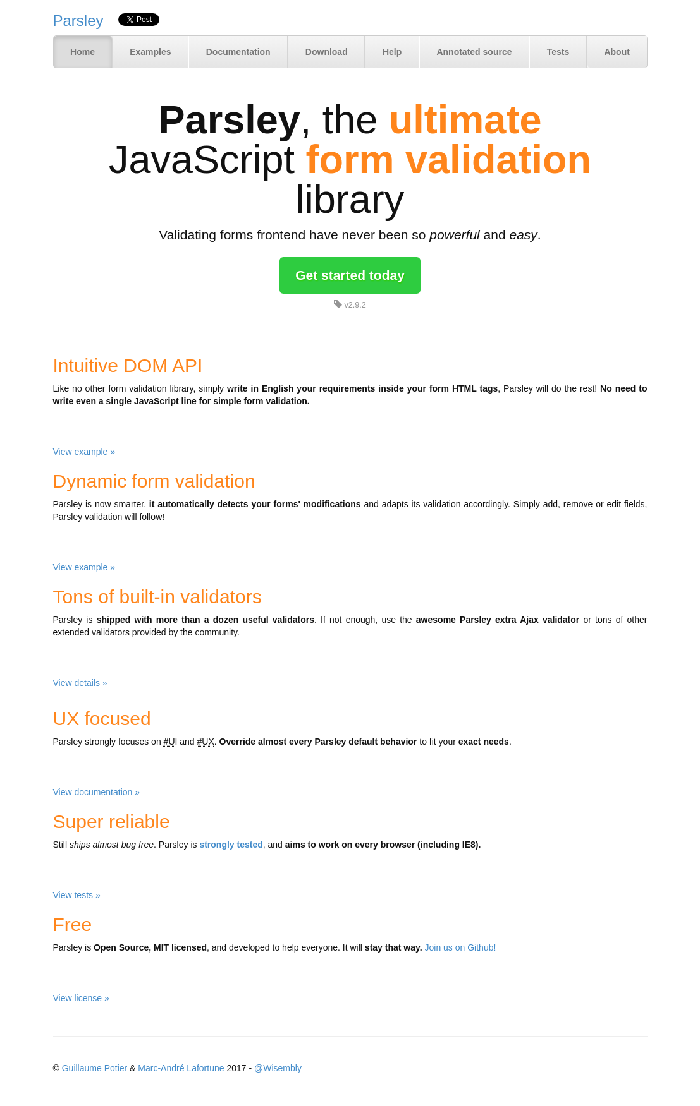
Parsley (78, 20)
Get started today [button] (350, 275)
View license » (81, 998)
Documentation (238, 52)
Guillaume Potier (95, 1068)
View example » (84, 452)
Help (392, 52)
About (616, 52)
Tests (558, 52)
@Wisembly (278, 1068)
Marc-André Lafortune (181, 1068)
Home (82, 52)
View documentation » (96, 792)
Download (326, 52)
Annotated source (474, 52)
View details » (80, 683)
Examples (150, 52)
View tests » (77, 895)
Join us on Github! (460, 947)
